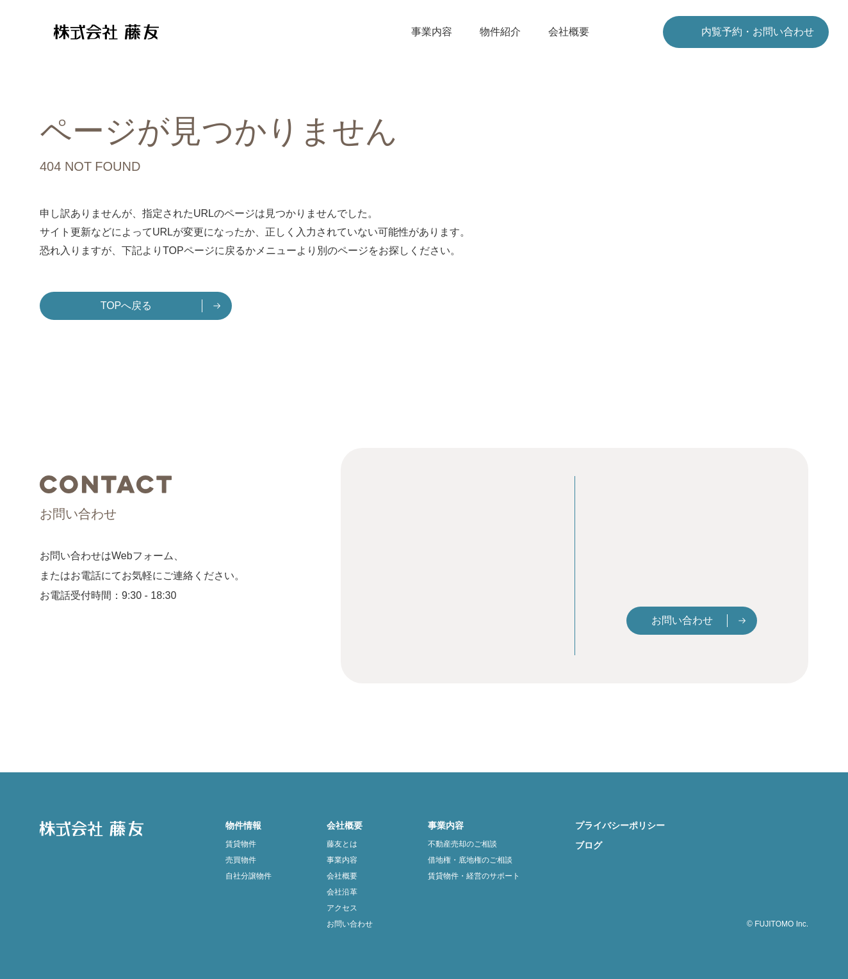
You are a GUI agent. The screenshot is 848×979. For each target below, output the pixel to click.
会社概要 (568, 31)
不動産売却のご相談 (462, 844)
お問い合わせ (682, 621)
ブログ (588, 845)
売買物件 (240, 860)
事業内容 (431, 31)
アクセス (342, 907)
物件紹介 (500, 31)
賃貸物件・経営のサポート (474, 876)
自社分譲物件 (248, 876)
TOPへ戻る (126, 305)
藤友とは (342, 844)
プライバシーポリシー (620, 825)
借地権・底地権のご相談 (470, 860)
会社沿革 (342, 891)
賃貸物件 (240, 844)
